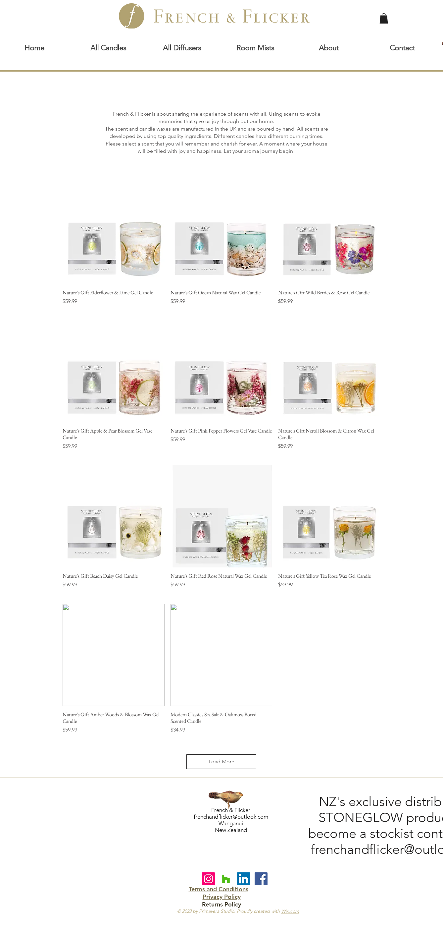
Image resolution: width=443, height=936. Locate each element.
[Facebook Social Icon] (261, 878)
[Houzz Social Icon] (226, 878)
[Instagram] (208, 878)
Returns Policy (221, 904)
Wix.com (290, 911)
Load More (221, 761)
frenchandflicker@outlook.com (231, 816)
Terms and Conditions (218, 889)
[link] (383, 18)
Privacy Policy (222, 897)
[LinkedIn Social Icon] (243, 878)
